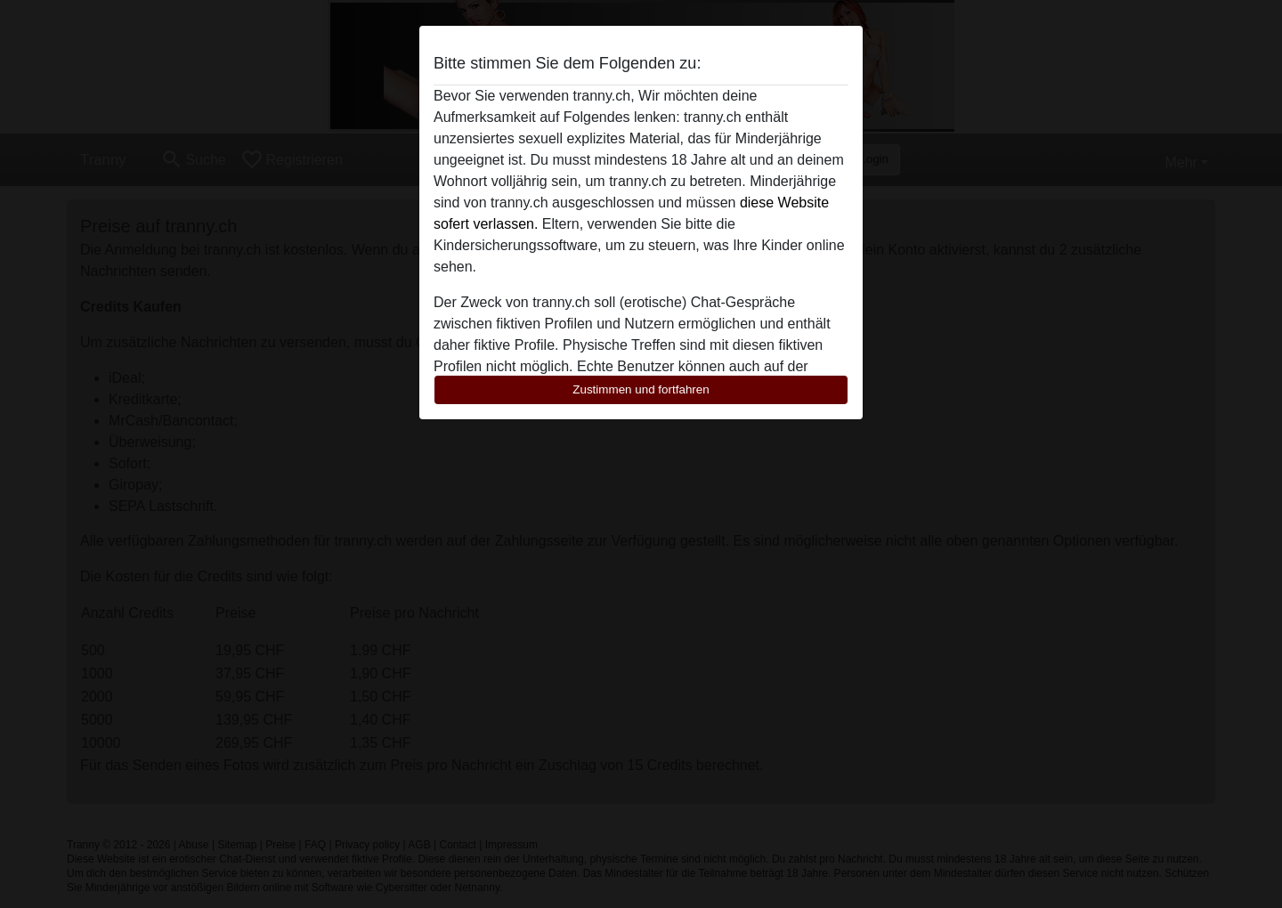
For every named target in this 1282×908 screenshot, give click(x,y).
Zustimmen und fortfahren (641, 389)
